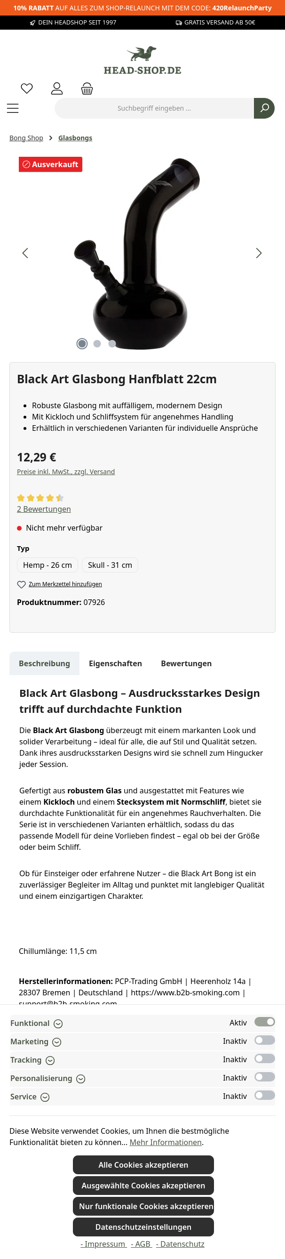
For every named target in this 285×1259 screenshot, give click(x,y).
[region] (142, 253)
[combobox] (154, 108)
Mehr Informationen (165, 1142)
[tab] (44, 663)
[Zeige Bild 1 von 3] (82, 343)
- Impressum (103, 1244)
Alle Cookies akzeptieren (143, 1165)
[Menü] (12, 108)
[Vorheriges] (26, 253)
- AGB (141, 1244)
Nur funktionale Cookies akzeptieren (146, 1206)
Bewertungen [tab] (186, 663)
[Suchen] (264, 108)
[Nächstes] (259, 253)
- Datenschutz (180, 1244)
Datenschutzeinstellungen (143, 1227)
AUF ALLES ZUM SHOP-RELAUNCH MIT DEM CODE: (142, 7)
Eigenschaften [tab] (115, 663)
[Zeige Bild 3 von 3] (112, 343)
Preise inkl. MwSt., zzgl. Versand (66, 471)
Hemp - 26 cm (47, 565)
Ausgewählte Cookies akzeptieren (143, 1185)
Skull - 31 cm (110, 565)
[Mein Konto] (57, 88)
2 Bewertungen (44, 509)
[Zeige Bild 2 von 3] (97, 343)
